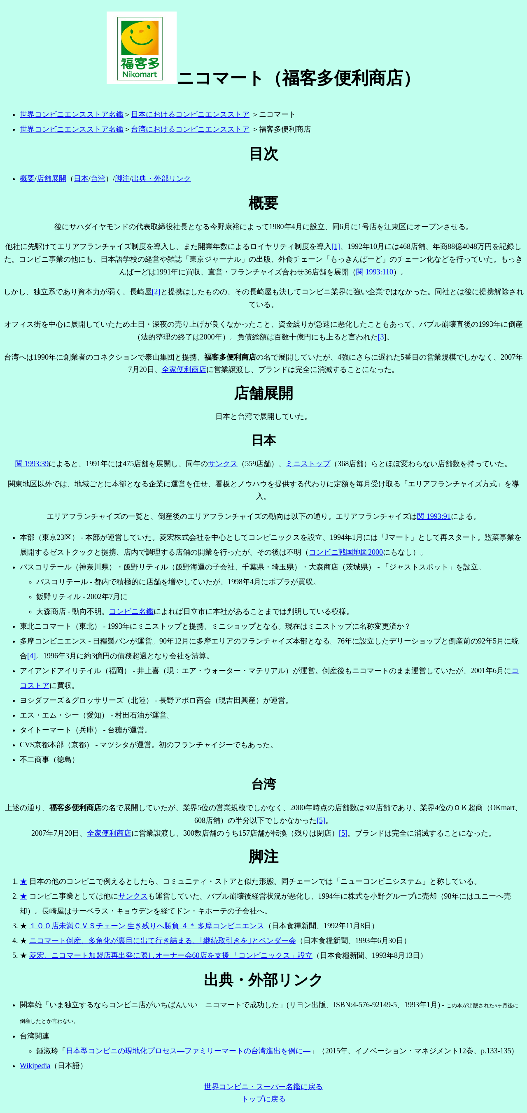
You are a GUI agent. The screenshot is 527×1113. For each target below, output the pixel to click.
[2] (156, 292)
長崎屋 (141, 292)
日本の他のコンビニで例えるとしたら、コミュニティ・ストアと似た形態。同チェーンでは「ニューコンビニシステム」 (229, 881)
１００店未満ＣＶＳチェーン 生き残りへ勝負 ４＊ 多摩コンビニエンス (147, 926)
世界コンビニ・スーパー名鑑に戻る (263, 1087)
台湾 (98, 178)
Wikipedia (35, 1066)
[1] (335, 246)
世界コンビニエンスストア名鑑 (72, 114)
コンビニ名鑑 (131, 611)
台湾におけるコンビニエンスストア (190, 129)
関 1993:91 (434, 516)
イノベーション (381, 1051)
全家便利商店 (184, 369)
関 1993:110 (374, 272)
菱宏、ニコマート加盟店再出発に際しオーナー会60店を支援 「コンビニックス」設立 (171, 955)
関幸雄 (31, 1005)
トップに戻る (263, 1099)
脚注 (122, 178)
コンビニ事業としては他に (73, 896)
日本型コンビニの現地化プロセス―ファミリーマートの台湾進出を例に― (188, 1051)
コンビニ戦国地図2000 (346, 552)
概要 (27, 178)
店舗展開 (51, 178)
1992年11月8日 (347, 926)
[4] (31, 656)
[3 (381, 337)
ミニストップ (308, 464)
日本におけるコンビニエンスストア (190, 114)
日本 (81, 178)
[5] (321, 820)
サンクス (223, 464)
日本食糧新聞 (342, 955)
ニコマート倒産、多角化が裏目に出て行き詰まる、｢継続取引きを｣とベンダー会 (162, 940)
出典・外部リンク (161, 178)
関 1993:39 (32, 464)
